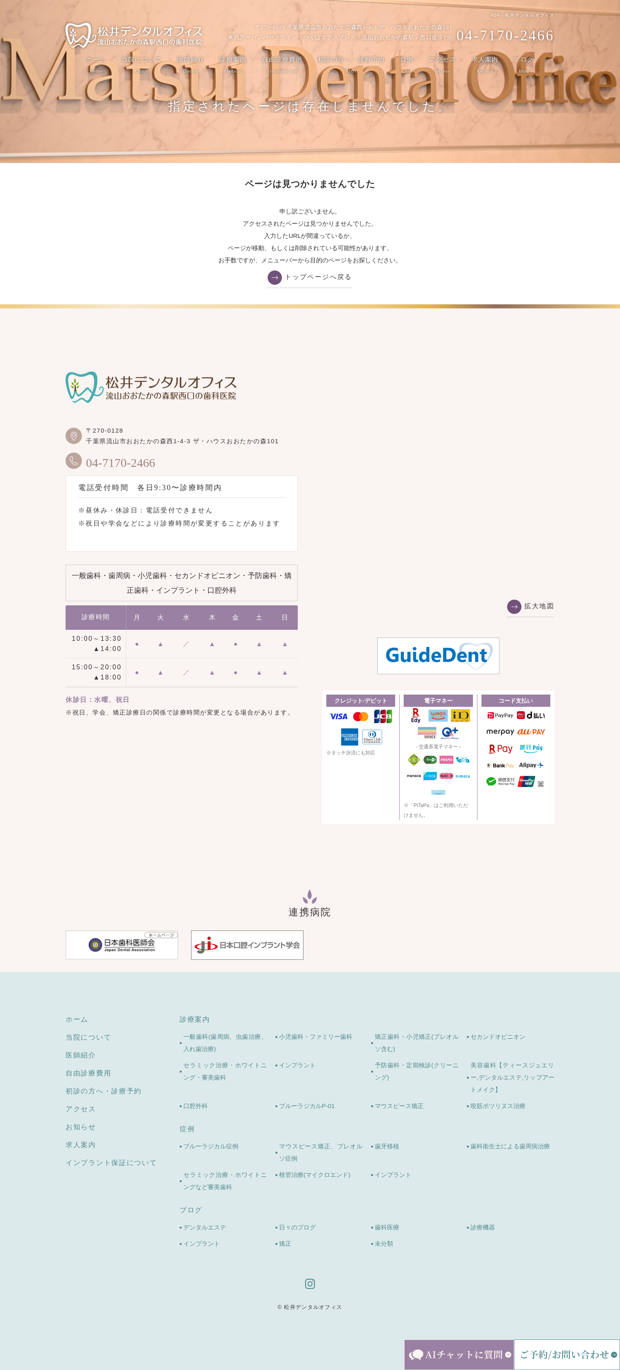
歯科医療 (387, 1227)
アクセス (442, 65)
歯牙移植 (387, 1146)
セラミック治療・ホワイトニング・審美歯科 (225, 1071)
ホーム (96, 65)
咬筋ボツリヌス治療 (497, 1105)
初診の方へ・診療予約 (351, 65)
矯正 (285, 1243)
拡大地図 (539, 606)
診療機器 (482, 1227)
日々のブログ (297, 1227)
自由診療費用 (282, 65)
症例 (407, 65)
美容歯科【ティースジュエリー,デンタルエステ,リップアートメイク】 (512, 1077)
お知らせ (81, 1127)
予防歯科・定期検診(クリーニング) (417, 1071)
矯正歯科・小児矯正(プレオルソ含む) (417, 1042)
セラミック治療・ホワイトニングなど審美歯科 (225, 1180)
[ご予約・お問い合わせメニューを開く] (567, 1354)
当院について (141, 65)
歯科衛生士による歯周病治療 (510, 1146)
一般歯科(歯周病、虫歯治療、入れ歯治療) (225, 1042)
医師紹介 (190, 65)
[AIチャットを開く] (459, 1354)
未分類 (384, 1243)
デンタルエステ (204, 1227)
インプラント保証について (111, 1163)
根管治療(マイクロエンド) (314, 1174)
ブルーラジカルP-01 (307, 1105)
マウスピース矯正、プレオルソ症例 (321, 1152)
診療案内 (233, 65)
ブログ (524, 65)
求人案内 (485, 65)
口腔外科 (195, 1105)
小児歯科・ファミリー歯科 (315, 1036)
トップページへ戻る (318, 276)
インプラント (297, 1065)
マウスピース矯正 (399, 1105)
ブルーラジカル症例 (210, 1146)
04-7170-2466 (110, 461)
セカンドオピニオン (497, 1036)
